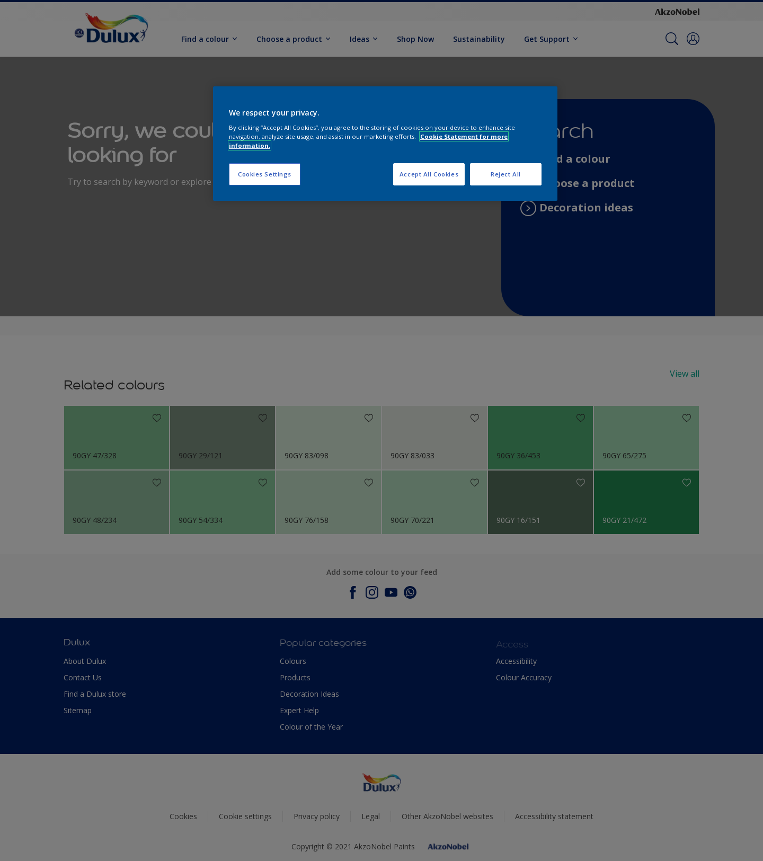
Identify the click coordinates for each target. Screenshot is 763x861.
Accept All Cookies (429, 174)
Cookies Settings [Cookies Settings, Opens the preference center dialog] (264, 174)
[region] (385, 143)
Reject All (506, 174)
